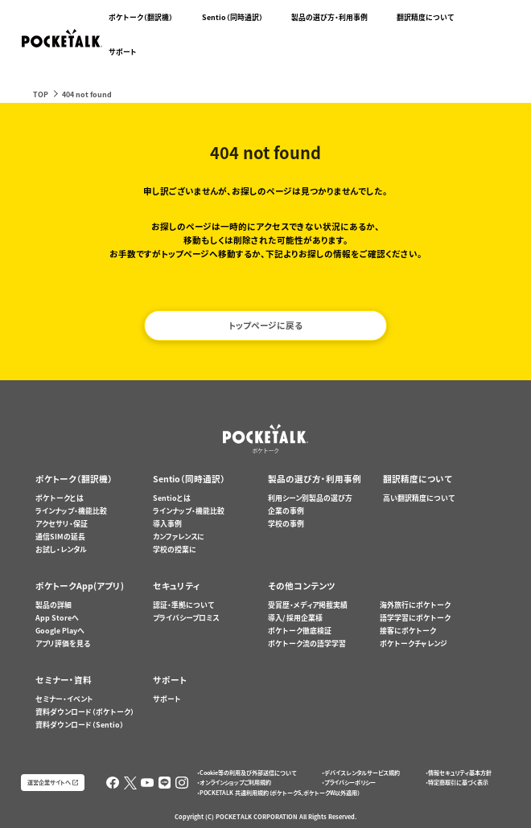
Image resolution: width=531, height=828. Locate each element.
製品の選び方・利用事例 (329, 17)
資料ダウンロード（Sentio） (79, 724)
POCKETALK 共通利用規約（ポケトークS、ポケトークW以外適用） (280, 793)
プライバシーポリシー (350, 782)
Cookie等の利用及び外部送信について (248, 773)
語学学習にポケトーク (415, 618)
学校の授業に (174, 549)
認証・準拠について (183, 605)
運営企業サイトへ (49, 782)
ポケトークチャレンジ (413, 643)
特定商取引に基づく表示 (458, 782)
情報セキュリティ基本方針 (460, 773)
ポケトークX (478, 5)
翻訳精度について (425, 17)
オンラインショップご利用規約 (235, 782)
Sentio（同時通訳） (232, 17)
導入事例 (167, 524)
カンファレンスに (178, 536)
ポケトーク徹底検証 (299, 630)
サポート (123, 52)
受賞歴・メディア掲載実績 (308, 605)
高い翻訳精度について (419, 498)
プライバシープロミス (186, 618)
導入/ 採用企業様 (295, 618)
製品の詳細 (53, 605)
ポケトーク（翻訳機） (141, 17)
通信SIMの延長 (60, 536)
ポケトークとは (59, 498)
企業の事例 (286, 511)
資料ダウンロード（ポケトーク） (84, 712)
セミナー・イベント (64, 699)
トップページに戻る (265, 325)
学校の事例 (286, 524)
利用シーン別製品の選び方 (310, 498)
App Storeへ (57, 618)
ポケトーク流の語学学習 (307, 643)
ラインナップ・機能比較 (71, 511)
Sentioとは (172, 498)
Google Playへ (59, 630)
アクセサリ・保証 (61, 524)
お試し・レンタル (61, 549)
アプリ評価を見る (62, 643)
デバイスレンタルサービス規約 (362, 773)
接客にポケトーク (408, 630)
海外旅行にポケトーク (415, 605)
